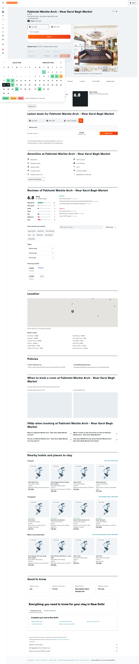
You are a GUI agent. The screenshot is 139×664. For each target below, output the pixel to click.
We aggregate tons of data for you (73, 648)
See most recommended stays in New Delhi (105, 534)
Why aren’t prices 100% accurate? (73, 651)
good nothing (31, 231)
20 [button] (58, 56)
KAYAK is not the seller (73, 645)
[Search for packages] (3, 19)
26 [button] (54, 60)
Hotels (37, 660)
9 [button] (85, 47)
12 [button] (54, 52)
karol (29, 235)
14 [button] (62, 52)
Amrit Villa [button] (99, 556)
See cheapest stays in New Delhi (108, 496)
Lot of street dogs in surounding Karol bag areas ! (75, 203)
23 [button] (41, 60)
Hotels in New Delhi (36, 624)
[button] (3, 3)
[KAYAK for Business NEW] (3, 39)
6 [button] (58, 47)
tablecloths (40, 235)
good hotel (41, 231)
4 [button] (49, 47)
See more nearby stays (111, 460)
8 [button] (66, 47)
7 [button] (62, 47)
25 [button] (49, 60)
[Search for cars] (3, 15)
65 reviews (38, 21)
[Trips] (3, 44)
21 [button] (62, 56)
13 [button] (58, 52)
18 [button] (49, 56)
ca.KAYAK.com (30, 660)
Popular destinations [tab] (50, 610)
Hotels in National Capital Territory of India (68, 660)
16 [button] (41, 56)
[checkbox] (36, 269)
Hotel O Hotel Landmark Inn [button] (81, 520)
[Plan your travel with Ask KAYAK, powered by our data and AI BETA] (3, 24)
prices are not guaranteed (62, 639)
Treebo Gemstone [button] (101, 482)
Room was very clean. (68, 198)
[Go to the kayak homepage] (11, 3)
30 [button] (41, 65)
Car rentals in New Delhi (65, 621)
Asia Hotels (44, 660)
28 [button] (62, 60)
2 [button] (85, 43)
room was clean (50, 231)
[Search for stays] (3, 12)
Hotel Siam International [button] (58, 520)
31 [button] (45, 65)
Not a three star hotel (67, 211)
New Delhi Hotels (85, 660)
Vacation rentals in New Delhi (67, 624)
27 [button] (58, 60)
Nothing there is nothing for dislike (71, 213)
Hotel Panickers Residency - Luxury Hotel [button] (61, 557)
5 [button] (53, 47)
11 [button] (49, 52)
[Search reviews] (82, 227)
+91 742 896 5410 (32, 18)
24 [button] (45, 60)
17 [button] (45, 56)
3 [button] (45, 47)
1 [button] (66, 43)
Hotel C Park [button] (76, 556)
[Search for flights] (3, 8)
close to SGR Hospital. (68, 216)
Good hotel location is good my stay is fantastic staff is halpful (78, 201)
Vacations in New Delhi (93, 621)
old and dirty (31, 239)
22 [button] (66, 56)
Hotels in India (52, 660)
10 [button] (45, 52)
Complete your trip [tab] (35, 610)
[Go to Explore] (3, 28)
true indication (49, 235)
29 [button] (66, 60)
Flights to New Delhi (36, 621)
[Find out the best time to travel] (3, 35)
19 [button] (54, 56)
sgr (34, 235)
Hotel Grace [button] (31, 520)
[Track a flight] (3, 32)
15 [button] (66, 52)
